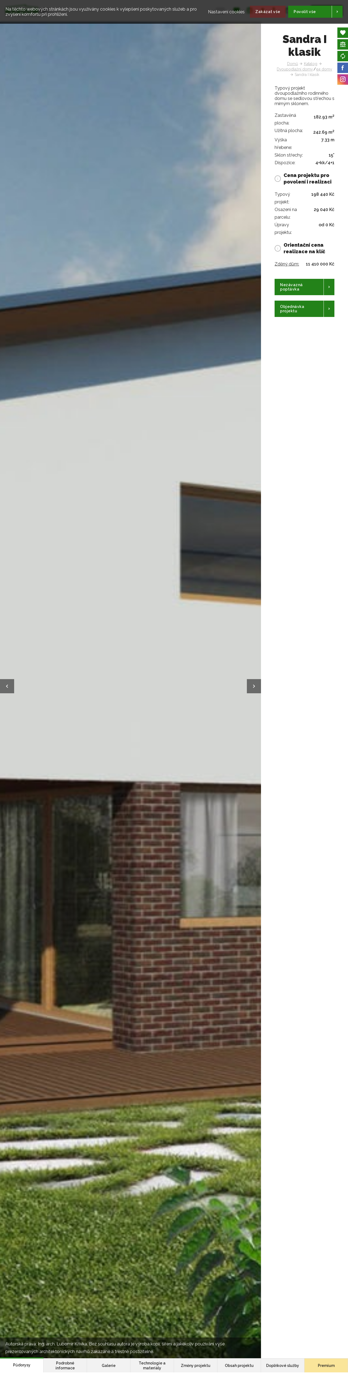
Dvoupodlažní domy (295, 69)
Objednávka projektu (292, 308)
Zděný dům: (287, 264)
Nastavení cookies (218, 9)
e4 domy (324, 69)
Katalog (310, 64)
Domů (292, 64)
